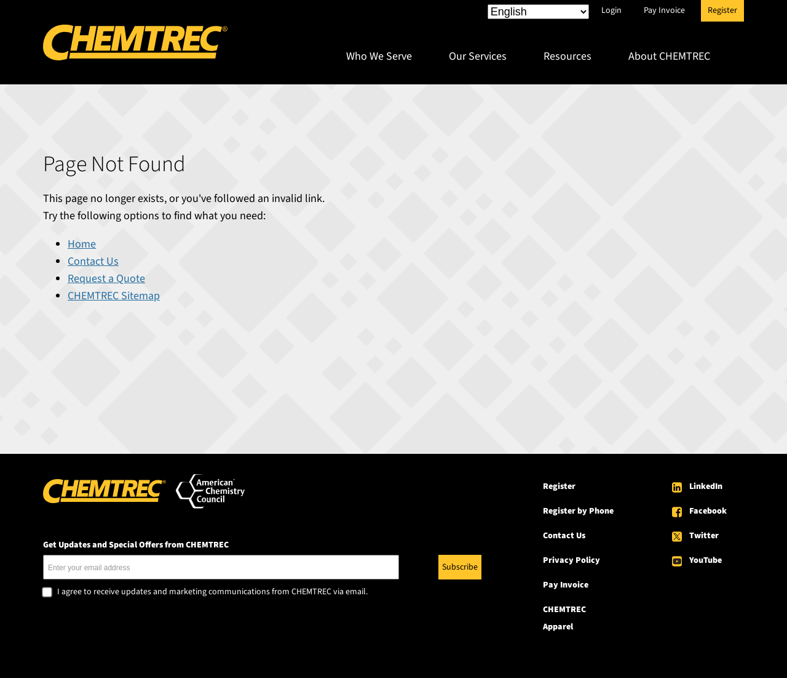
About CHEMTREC (669, 56)
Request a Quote (106, 278)
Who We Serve (379, 56)
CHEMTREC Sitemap (114, 296)
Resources (567, 56)
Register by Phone (578, 511)
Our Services (478, 56)
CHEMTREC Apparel (564, 618)
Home (82, 244)
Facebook (708, 511)
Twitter (704, 536)
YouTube (705, 560)
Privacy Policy (571, 560)
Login (611, 10)
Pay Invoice (664, 10)
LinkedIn (705, 486)
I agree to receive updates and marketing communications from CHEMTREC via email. (212, 592)
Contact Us (93, 261)
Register (722, 10)
